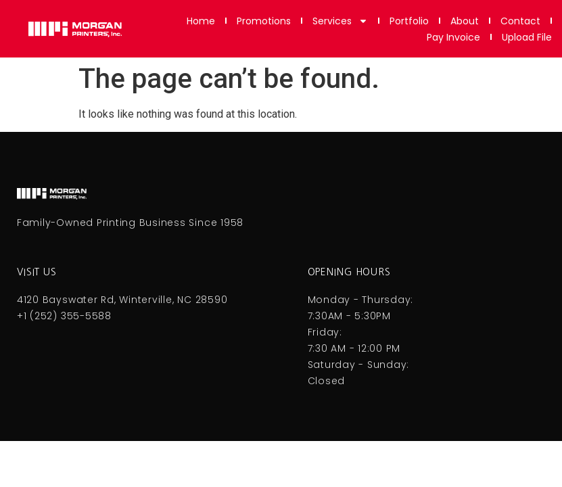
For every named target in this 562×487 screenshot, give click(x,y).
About (464, 21)
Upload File (527, 37)
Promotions (264, 21)
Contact (520, 21)
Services (340, 21)
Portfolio (409, 21)
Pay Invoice (453, 37)
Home (201, 21)
